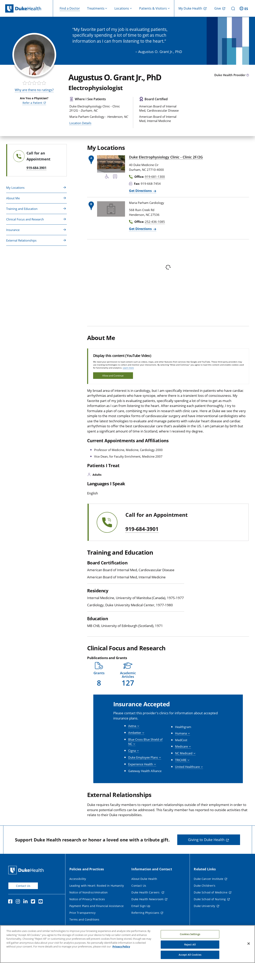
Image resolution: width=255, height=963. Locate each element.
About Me (13, 198)
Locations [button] (121, 8)
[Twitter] (34, 902)
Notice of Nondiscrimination (88, 892)
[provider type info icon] (247, 75)
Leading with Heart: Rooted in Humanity (96, 885)
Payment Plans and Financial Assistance (96, 906)
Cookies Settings (190, 934)
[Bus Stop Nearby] (115, 177)
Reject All (190, 944)
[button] (99, 674)
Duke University (204, 906)
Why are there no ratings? (34, 90)
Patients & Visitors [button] (153, 8)
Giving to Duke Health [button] (206, 839)
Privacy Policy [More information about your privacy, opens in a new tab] (121, 946)
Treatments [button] (95, 8)
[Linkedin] (26, 902)
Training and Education (21, 209)
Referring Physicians (145, 913)
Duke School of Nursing (210, 899)
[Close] (248, 943)
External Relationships (21, 240)
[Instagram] (19, 902)
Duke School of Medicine (210, 892)
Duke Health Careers (145, 892)
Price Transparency (82, 913)
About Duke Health (144, 879)
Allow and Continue (113, 375)
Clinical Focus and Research (25, 219)
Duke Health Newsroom (147, 899)
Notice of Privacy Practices (87, 899)
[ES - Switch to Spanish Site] (244, 8)
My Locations (15, 188)
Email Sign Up (140, 906)
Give (217, 8)
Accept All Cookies (190, 954)
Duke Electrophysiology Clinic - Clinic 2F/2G (166, 157)
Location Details (80, 123)
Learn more (128, 367)
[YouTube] (41, 902)
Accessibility (77, 879)
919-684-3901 (142, 529)
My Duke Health (190, 8)
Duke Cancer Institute (208, 879)
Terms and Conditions (84, 919)
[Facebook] (11, 902)
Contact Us (23, 886)
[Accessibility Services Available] (107, 177)
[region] (127, 944)
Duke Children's (204, 885)
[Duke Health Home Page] (26, 870)
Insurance (13, 230)
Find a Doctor (70, 8)
